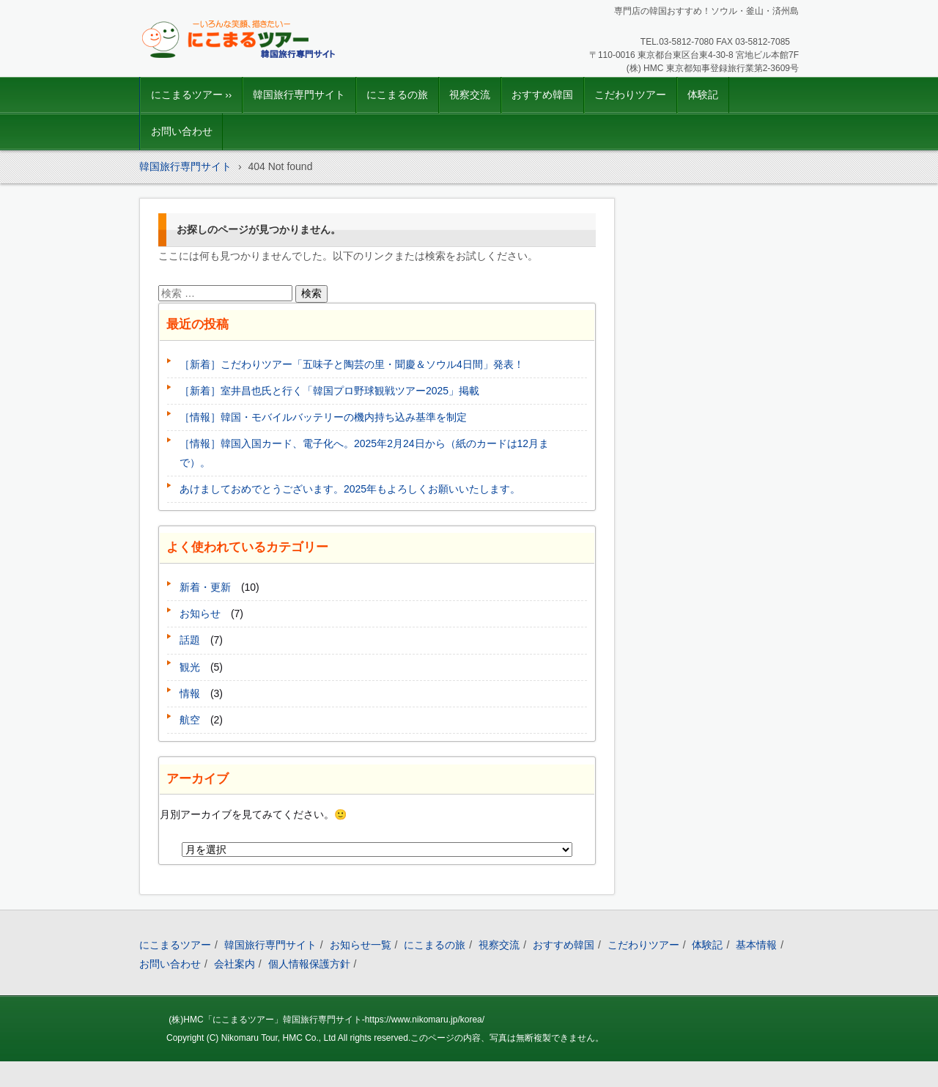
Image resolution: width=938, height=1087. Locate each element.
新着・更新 (205, 587)
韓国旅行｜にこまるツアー (221, 69)
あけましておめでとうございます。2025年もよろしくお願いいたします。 (350, 489)
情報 (190, 693)
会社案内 (234, 964)
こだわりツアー (630, 94)
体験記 (702, 94)
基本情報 (756, 945)
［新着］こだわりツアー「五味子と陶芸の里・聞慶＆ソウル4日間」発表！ (352, 364)
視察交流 (469, 94)
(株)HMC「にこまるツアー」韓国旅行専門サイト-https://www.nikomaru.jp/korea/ (326, 1019)
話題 (190, 640)
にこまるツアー (175, 945)
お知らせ (200, 613)
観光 (190, 667)
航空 (190, 720)
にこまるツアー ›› (191, 94)
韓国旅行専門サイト (299, 94)
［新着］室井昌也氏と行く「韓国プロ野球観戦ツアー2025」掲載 (329, 391)
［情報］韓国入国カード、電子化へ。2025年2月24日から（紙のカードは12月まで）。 (364, 453)
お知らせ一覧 (360, 945)
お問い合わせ (182, 131)
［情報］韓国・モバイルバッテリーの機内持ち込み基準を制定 (323, 417)
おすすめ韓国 (542, 94)
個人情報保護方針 (309, 964)
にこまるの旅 (397, 94)
